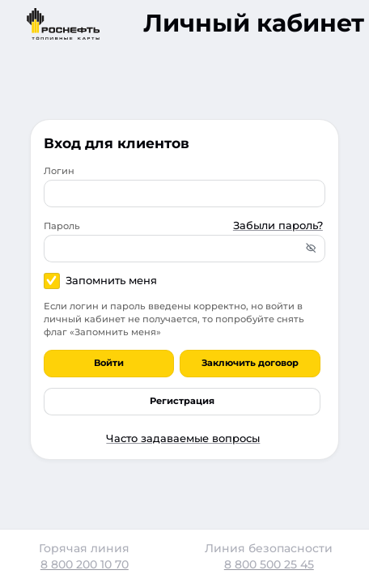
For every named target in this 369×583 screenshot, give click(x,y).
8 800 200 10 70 (84, 564)
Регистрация (182, 400)
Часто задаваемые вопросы (183, 438)
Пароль (62, 226)
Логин (59, 171)
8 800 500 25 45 (269, 564)
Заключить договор (250, 362)
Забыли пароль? (278, 225)
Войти (109, 362)
